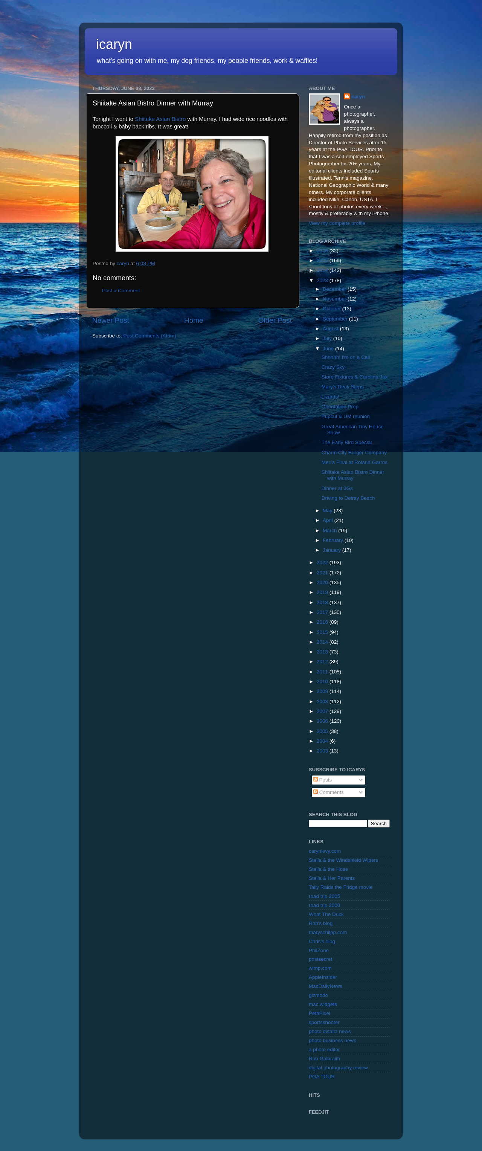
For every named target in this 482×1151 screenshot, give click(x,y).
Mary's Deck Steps (343, 386)
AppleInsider (323, 977)
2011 (323, 672)
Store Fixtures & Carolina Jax (355, 377)
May (328, 510)
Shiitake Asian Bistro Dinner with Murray (353, 475)
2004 (323, 741)
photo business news (332, 1040)
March (330, 530)
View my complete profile (337, 223)
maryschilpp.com (328, 932)
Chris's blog (322, 941)
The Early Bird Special (347, 442)
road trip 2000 (324, 905)
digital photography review (338, 1067)
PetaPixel (319, 1013)
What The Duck (326, 914)
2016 (323, 622)
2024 (323, 270)
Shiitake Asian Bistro (160, 119)
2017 (323, 612)
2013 (323, 652)
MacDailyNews (325, 986)
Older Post (275, 320)
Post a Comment (121, 290)
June (329, 348)
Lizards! (330, 397)
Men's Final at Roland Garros (354, 462)
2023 (323, 280)
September (336, 319)
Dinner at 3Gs (337, 488)
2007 (323, 711)
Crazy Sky (333, 367)
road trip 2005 (324, 896)
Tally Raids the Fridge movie (341, 887)
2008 (323, 701)
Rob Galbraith (324, 1058)
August (331, 328)
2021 (323, 573)
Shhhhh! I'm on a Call (346, 357)
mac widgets (323, 1004)
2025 (323, 260)
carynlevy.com (325, 851)
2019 (323, 592)
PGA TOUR (322, 1076)
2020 (323, 582)
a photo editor (324, 1049)
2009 (323, 691)
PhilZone (319, 950)
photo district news (330, 1031)
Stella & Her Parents (332, 878)
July (328, 338)
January (332, 550)
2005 (323, 731)
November (335, 299)
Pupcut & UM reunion (346, 416)
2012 (323, 661)
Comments (328, 792)
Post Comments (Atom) (150, 336)
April (328, 520)
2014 (323, 642)
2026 (323, 250)
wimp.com (320, 968)
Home (193, 320)
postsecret (320, 959)
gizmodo (318, 995)
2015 (323, 632)
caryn (358, 96)
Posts (322, 780)
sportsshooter (324, 1022)
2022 (323, 562)
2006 (323, 721)
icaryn (114, 44)
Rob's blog (321, 923)
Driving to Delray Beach (348, 498)
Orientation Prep (340, 406)
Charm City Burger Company (354, 452)
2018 (323, 602)
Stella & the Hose (328, 869)
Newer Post (110, 320)
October (332, 308)
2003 (323, 751)
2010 (323, 681)
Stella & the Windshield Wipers (343, 860)
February (334, 540)
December (335, 289)
